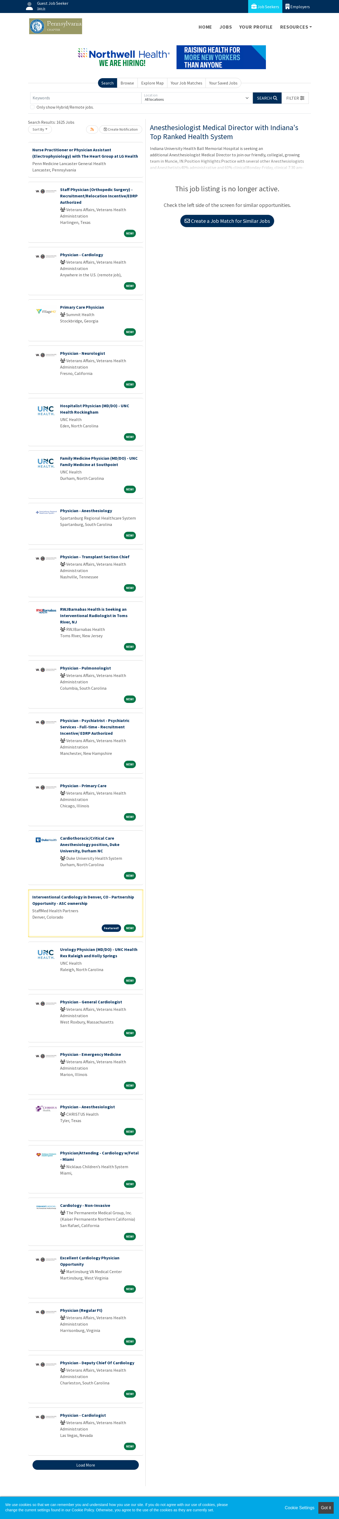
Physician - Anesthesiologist (87, 1106)
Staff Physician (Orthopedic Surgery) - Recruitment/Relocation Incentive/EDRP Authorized (99, 196)
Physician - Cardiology (81, 254)
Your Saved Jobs (223, 83)
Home (205, 27)
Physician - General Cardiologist (91, 1001)
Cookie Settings (299, 1507)
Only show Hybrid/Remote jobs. (65, 107)
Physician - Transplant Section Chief (95, 556)
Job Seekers (265, 6)
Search (107, 83)
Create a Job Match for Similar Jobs (227, 221)
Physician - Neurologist (82, 353)
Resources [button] (294, 27)
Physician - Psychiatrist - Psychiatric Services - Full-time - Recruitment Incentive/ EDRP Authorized (95, 727)
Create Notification (121, 129)
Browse (127, 83)
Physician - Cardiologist (83, 1415)
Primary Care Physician (82, 307)
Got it (326, 1507)
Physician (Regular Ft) (81, 1310)
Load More (85, 1465)
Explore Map (152, 83)
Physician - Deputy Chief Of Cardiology (97, 1362)
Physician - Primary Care (83, 785)
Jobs (226, 27)
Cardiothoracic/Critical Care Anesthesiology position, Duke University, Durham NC (89, 844)
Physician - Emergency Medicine (90, 1054)
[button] (295, 98)
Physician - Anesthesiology (86, 510)
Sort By (38, 129)
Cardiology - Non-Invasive (85, 1205)
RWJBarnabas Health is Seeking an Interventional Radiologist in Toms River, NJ (94, 615)
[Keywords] (85, 98)
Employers (298, 6)
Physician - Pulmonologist (85, 668)
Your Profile (256, 27)
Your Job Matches (186, 83)
